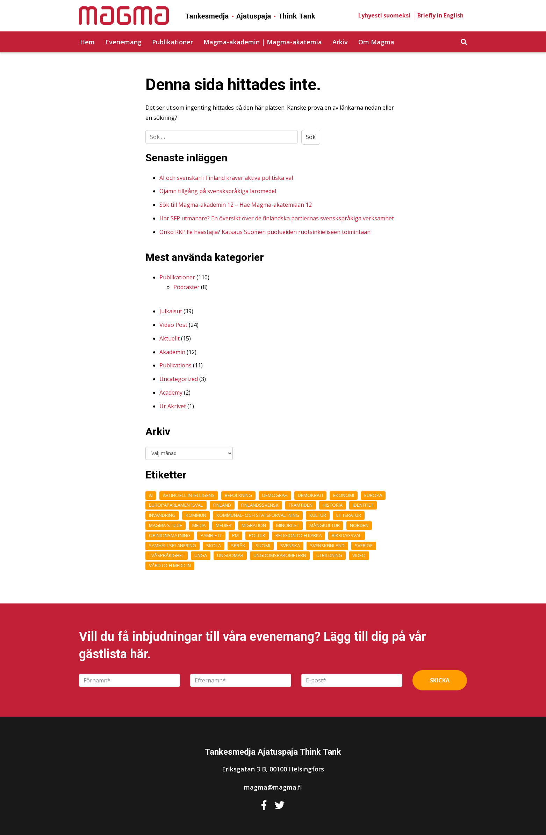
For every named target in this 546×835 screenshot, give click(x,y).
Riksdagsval (346, 535)
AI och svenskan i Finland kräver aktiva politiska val (226, 178)
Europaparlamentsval (176, 505)
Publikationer (172, 42)
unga (200, 555)
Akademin (172, 352)
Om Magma (376, 42)
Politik (257, 535)
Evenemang (123, 42)
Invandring (162, 515)
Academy (170, 392)
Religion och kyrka (298, 535)
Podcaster (186, 287)
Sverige (364, 545)
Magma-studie (165, 525)
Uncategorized (178, 379)
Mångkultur (324, 525)
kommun (196, 515)
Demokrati (310, 495)
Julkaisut (170, 311)
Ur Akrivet (172, 406)
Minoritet (287, 525)
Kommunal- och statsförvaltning (257, 515)
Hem (87, 42)
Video (359, 555)
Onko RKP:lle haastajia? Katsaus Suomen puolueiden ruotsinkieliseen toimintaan (265, 232)
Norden (359, 525)
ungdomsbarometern (279, 555)
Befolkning (238, 495)
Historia (333, 505)
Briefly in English (440, 15)
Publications (175, 365)
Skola (213, 545)
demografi (275, 495)
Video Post (173, 325)
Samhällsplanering (172, 545)
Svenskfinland (327, 545)
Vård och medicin (170, 565)
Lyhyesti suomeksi (384, 15)
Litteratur (348, 515)
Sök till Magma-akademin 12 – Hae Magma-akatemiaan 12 (235, 204)
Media (199, 525)
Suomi (263, 545)
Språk (238, 545)
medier (223, 525)
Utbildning (329, 555)
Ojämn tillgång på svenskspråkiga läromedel (217, 191)
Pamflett (211, 535)
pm (235, 535)
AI (151, 495)
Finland (222, 505)
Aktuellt (169, 338)
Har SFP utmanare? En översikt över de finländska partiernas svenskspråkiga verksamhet (276, 218)
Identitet (363, 505)
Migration (254, 525)
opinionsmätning (170, 535)
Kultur (317, 515)
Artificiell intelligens (189, 495)
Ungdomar (230, 555)
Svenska (290, 545)
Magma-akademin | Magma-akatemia (262, 42)
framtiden (300, 505)
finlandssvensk (260, 505)
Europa (373, 495)
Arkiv (340, 42)
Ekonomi (343, 495)
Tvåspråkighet (166, 555)
